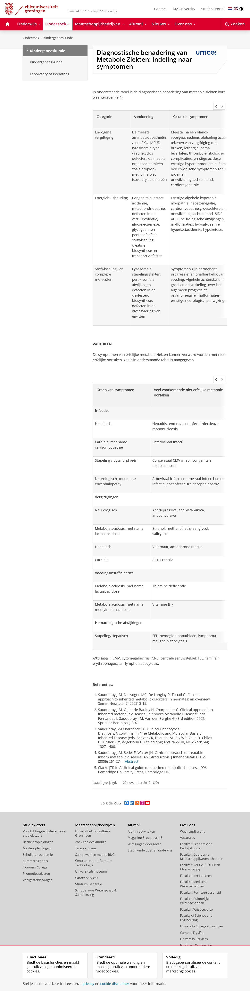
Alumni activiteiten (141, 826)
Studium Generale (88, 879)
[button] (216, 106)
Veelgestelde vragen (38, 875)
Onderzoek (31, 38)
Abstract (131, 756)
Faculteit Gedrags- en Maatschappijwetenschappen (201, 851)
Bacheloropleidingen (38, 837)
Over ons (187, 820)
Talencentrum (85, 843)
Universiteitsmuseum (91, 866)
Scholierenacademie (38, 849)
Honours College (35, 862)
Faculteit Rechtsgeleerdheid (200, 887)
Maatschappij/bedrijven (95, 820)
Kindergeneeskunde (58, 38)
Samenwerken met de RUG (95, 849)
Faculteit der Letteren (196, 870)
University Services (194, 933)
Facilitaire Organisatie (196, 940)
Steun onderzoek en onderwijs (150, 845)
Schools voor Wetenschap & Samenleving (96, 887)
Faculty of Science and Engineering (196, 912)
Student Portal (213, 8)
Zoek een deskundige (90, 837)
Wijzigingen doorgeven (144, 839)
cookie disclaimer (114, 983)
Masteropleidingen (37, 843)
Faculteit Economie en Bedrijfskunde (196, 840)
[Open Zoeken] (235, 24)
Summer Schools (35, 855)
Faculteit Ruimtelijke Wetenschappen (195, 895)
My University (184, 8)
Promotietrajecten (36, 868)
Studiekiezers (34, 820)
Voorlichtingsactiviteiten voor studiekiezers (44, 828)
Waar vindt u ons (192, 826)
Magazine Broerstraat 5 (145, 832)
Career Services (86, 872)
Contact (160, 8)
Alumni (134, 820)
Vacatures (187, 832)
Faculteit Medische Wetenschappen (193, 878)
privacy (88, 983)
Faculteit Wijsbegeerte (196, 904)
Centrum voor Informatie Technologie (93, 857)
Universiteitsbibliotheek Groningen (92, 828)
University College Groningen (201, 921)
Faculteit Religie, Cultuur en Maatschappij (200, 862)
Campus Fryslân (192, 927)
